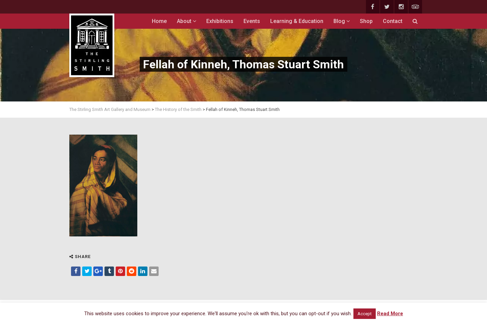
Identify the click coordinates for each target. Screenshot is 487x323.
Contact (392, 21)
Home (159, 21)
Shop (366, 21)
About (186, 21)
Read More (390, 313)
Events (252, 21)
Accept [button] (364, 313)
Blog (341, 21)
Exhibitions (219, 21)
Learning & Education (296, 21)
